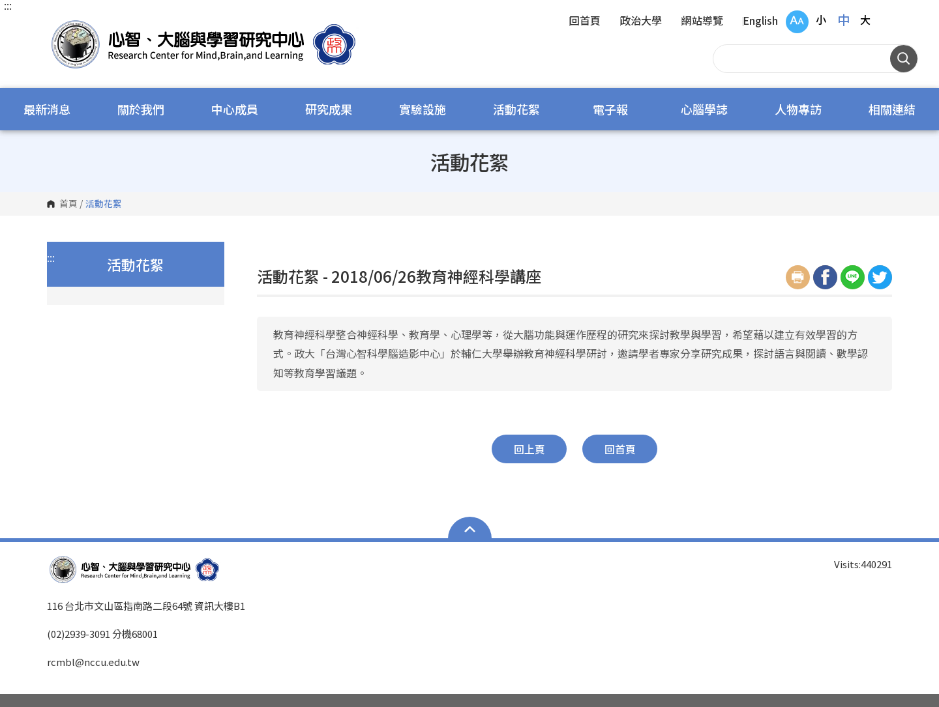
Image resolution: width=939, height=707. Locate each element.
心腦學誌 (704, 108)
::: (8, 5)
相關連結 (892, 108)
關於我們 (140, 108)
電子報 (610, 108)
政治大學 (641, 21)
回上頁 (529, 449)
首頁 (68, 204)
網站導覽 (702, 21)
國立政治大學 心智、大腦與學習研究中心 (60, 25)
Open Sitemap (470, 529)
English (760, 21)
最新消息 (46, 108)
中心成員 (234, 108)
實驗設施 (422, 108)
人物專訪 (798, 108)
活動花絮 (516, 108)
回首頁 (585, 21)
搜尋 (903, 58)
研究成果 (328, 108)
